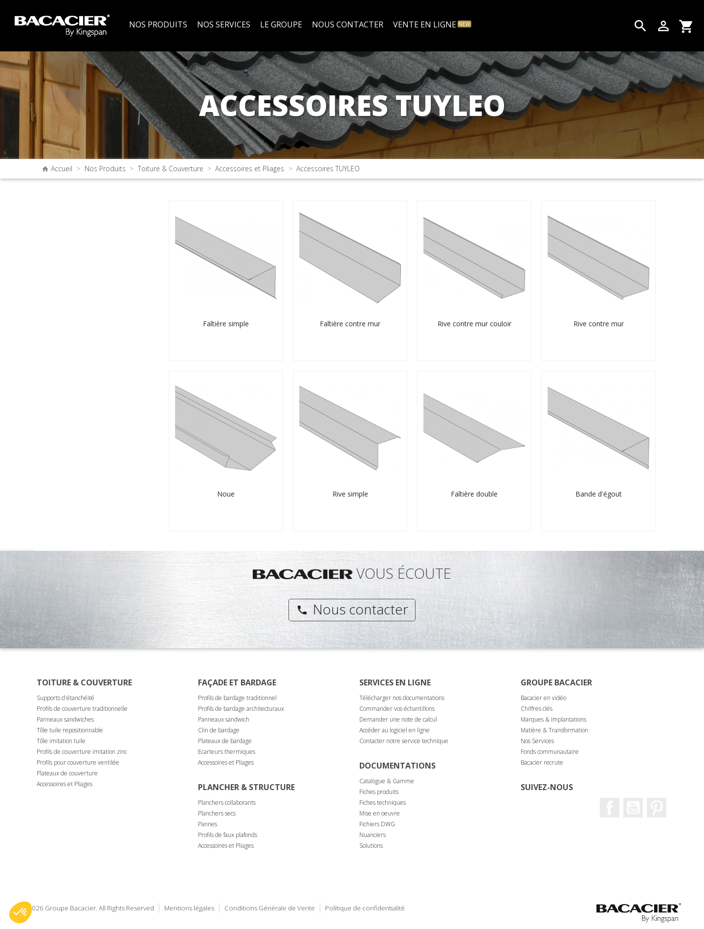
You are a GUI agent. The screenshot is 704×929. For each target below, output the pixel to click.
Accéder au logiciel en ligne (394, 730)
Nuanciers (372, 835)
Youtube (633, 807)
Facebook (609, 807)
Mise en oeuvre (379, 813)
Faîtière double (474, 493)
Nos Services (537, 741)
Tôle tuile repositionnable (70, 730)
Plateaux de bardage (225, 741)
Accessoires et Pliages (64, 784)
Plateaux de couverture (67, 773)
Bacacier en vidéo (543, 698)
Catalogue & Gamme (386, 781)
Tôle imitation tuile (61, 741)
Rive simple (350, 493)
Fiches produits (378, 792)
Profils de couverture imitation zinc (82, 752)
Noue (226, 493)
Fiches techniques (382, 802)
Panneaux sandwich (223, 719)
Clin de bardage (219, 730)
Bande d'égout (598, 493)
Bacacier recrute (542, 762)
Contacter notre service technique (403, 741)
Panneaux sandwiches (65, 719)
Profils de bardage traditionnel (237, 698)
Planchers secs (217, 813)
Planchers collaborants (227, 802)
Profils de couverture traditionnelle (82, 708)
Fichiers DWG (377, 824)
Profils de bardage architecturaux (241, 708)
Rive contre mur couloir (474, 323)
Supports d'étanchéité (65, 698)
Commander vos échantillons (397, 708)
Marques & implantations (553, 719)
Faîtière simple (226, 323)
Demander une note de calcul (398, 719)
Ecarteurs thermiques (226, 752)
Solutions (371, 845)
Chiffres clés (536, 708)
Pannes (207, 824)
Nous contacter (352, 609)
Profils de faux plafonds (227, 835)
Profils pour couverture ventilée (78, 762)
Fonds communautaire (550, 752)
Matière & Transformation (554, 730)
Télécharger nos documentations (401, 698)
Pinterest (656, 807)
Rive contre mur (598, 323)
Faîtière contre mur (350, 323)
